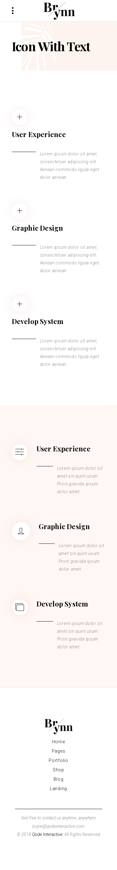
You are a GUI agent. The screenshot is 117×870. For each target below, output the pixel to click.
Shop (58, 769)
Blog (59, 779)
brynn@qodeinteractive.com (58, 826)
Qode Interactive (47, 834)
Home (58, 741)
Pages (59, 751)
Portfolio (58, 760)
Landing (58, 788)
